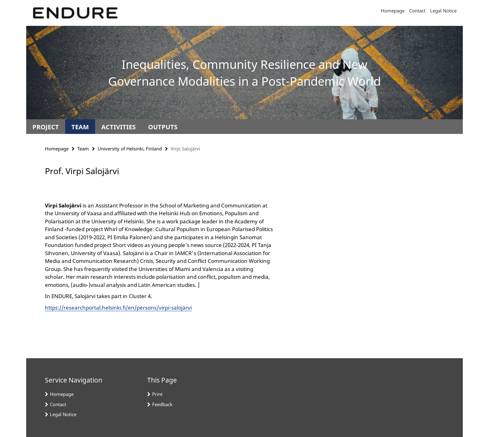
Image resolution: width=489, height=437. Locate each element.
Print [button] (157, 394)
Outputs (162, 127)
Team (80, 127)
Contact (417, 10)
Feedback (162, 404)
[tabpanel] (159, 247)
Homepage (392, 10)
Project (45, 127)
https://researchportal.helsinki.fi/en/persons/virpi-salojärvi (118, 307)
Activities (118, 127)
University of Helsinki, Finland (130, 148)
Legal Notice (443, 10)
